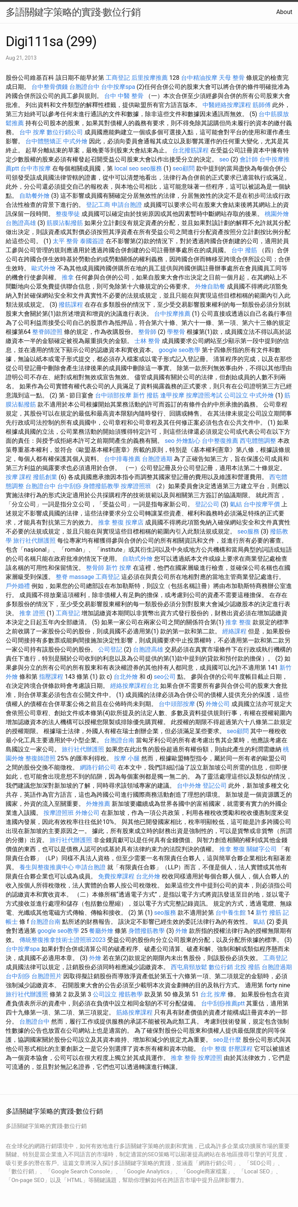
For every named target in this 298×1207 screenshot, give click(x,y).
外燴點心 (188, 440)
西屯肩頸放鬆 (189, 967)
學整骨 (176, 331)
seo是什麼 (227, 1039)
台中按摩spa (118, 86)
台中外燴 (189, 785)
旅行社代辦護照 (34, 540)
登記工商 (98, 204)
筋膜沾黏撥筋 (65, 223)
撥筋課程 (71, 304)
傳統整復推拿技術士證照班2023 (62, 939)
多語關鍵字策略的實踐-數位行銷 (73, 12)
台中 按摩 (32, 132)
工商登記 (118, 77)
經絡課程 (234, 631)
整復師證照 (40, 758)
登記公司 (207, 504)
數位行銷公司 (65, 132)
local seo (126, 168)
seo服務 (151, 168)
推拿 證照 (32, 613)
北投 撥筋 (247, 967)
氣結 (236, 504)
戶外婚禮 (18, 586)
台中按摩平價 (261, 504)
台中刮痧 (69, 486)
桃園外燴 (277, 213)
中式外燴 (75, 141)
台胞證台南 (119, 740)
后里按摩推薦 (149, 77)
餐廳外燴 (101, 930)
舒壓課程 (240, 1048)
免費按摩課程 (116, 876)
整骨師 (147, 331)
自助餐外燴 (34, 195)
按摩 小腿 (127, 758)
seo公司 (165, 676)
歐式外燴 (43, 268)
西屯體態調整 (258, 440)
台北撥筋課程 (190, 150)
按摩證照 (210, 1057)
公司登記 (110, 649)
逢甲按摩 (172, 395)
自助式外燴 (137, 558)
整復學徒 (68, 213)
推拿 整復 (111, 522)
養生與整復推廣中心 (46, 867)
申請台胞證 (127, 204)
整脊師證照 (47, 331)
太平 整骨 (65, 241)
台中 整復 (214, 1048)
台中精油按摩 (199, 77)
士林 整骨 (147, 340)
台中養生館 (230, 912)
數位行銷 (221, 967)
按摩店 (134, 522)
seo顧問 (184, 168)
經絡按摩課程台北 (134, 685)
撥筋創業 (45, 477)
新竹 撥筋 (146, 395)
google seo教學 (179, 350)
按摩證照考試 (204, 395)
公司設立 (236, 395)
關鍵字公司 (262, 849)
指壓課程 (51, 676)
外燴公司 (218, 703)
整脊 (62, 576)
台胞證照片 (46, 976)
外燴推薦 (98, 803)
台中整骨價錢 (49, 86)
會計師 (249, 159)
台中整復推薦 (220, 440)
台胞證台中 (84, 86)
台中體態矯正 (43, 141)
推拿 (68, 277)
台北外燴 (126, 676)
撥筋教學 (131, 994)
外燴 (181, 930)
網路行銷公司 (98, 767)
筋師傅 (262, 105)
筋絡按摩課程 (134, 1012)
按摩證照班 (136, 486)
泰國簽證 (92, 241)
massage (81, 576)
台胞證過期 (157, 458)
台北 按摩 (213, 994)
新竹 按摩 (118, 567)
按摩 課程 (18, 477)
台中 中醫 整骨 (124, 95)
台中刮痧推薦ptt (223, 1003)
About (284, 12)
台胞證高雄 (21, 223)
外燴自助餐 (210, 286)
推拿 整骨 (184, 1057)
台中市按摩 (35, 168)
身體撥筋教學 (101, 486)
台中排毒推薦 (122, 458)
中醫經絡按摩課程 (227, 105)
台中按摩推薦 (172, 313)
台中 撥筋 (244, 250)
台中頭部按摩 (113, 395)
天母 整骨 (232, 77)
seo (224, 159)
